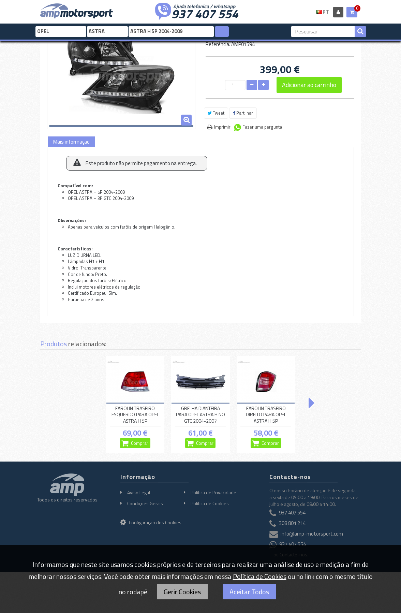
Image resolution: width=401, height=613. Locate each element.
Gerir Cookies (182, 591)
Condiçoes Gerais (145, 503)
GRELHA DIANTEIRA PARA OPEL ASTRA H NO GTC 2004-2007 (200, 414)
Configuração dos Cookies (150, 522)
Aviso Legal (138, 492)
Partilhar (243, 113)
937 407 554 (205, 12)
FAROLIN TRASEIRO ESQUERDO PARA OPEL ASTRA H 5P (135, 414)
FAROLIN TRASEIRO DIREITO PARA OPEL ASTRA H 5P (266, 414)
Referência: (218, 44)
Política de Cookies (210, 503)
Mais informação (71, 142)
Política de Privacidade (213, 492)
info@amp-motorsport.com (312, 534)
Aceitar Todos (249, 591)
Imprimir (222, 126)
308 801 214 (292, 523)
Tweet (216, 113)
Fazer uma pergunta (262, 126)
